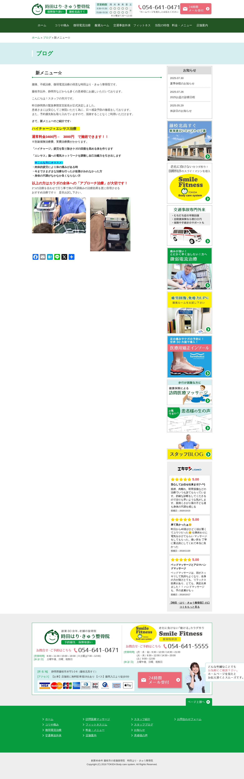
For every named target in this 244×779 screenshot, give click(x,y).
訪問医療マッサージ (98, 719)
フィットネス (142, 25)
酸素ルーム (102, 25)
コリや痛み (62, 25)
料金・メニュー (182, 25)
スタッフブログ (143, 724)
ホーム (42, 25)
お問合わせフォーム (189, 719)
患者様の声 (141, 735)
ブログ (47, 37)
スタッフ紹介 (142, 719)
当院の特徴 (162, 25)
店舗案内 (202, 25)
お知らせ (139, 729)
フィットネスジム (96, 724)
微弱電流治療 (82, 25)
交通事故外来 (122, 25)
